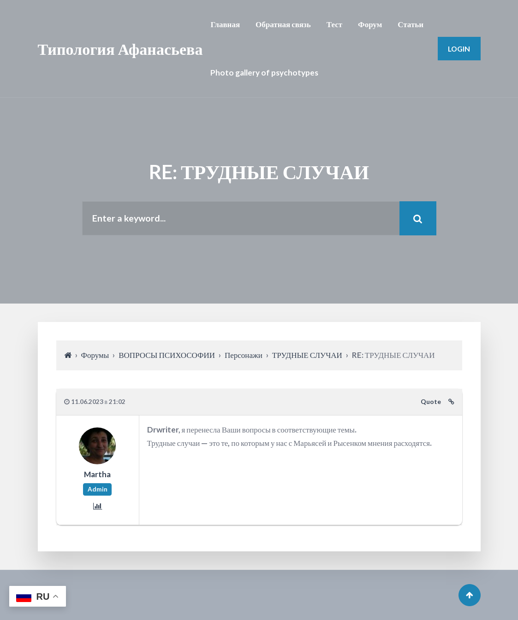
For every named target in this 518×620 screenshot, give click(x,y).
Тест (334, 24)
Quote (431, 401)
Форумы (95, 355)
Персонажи (243, 355)
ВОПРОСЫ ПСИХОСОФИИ (167, 355)
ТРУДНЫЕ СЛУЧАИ (307, 355)
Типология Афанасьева (120, 48)
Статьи (410, 24)
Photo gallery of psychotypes (264, 72)
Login (459, 48)
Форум (370, 24)
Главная (225, 24)
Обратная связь (283, 24)
